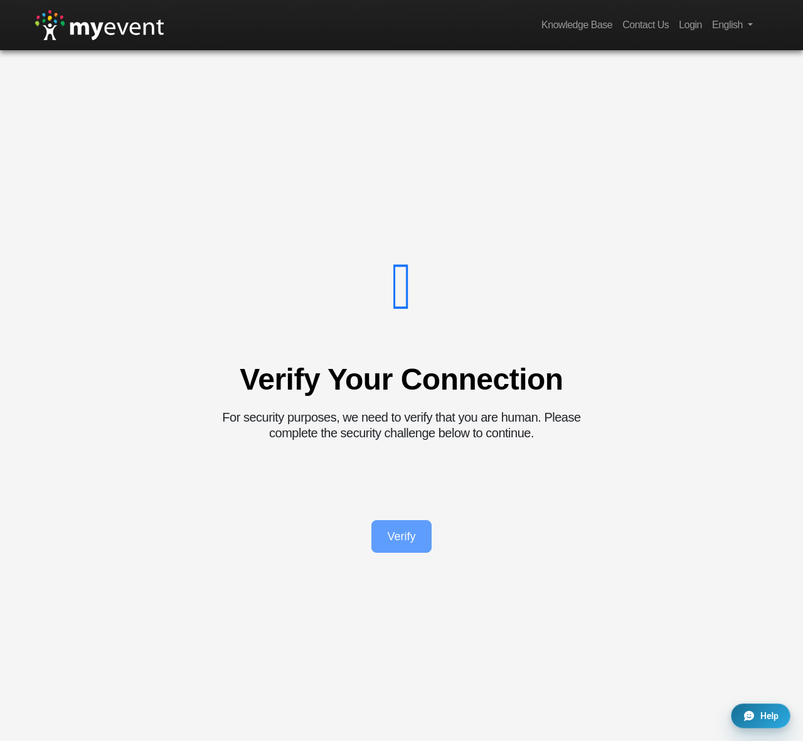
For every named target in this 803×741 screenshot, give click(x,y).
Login (690, 24)
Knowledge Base (576, 24)
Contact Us (645, 24)
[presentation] (401, 480)
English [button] (728, 24)
